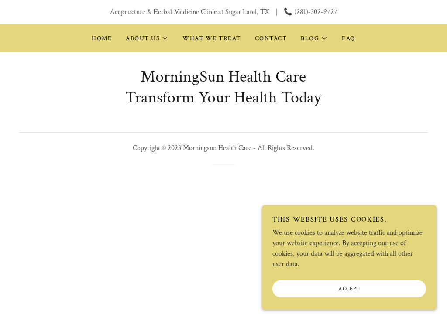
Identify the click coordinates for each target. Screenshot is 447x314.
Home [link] (102, 38)
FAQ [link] (348, 38)
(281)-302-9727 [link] (315, 12)
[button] (147, 38)
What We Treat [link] (211, 38)
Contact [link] (271, 38)
